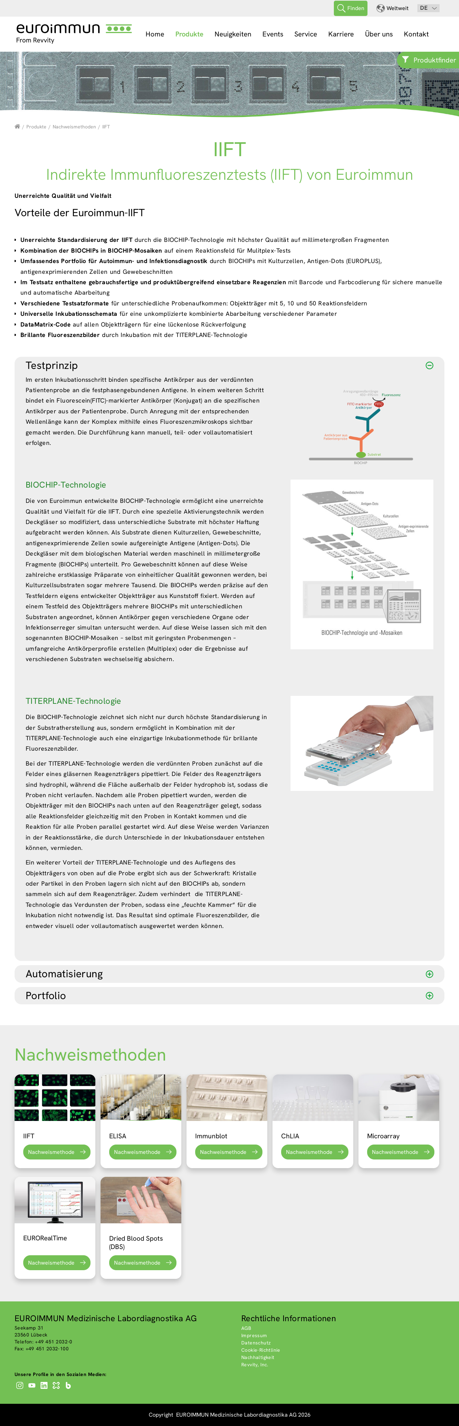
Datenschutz (256, 1343)
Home (155, 34)
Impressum (254, 1335)
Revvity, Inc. (254, 1364)
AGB (246, 1328)
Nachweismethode (51, 1152)
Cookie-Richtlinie (260, 1350)
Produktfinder (435, 60)
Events (272, 34)
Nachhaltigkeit (258, 1357)
